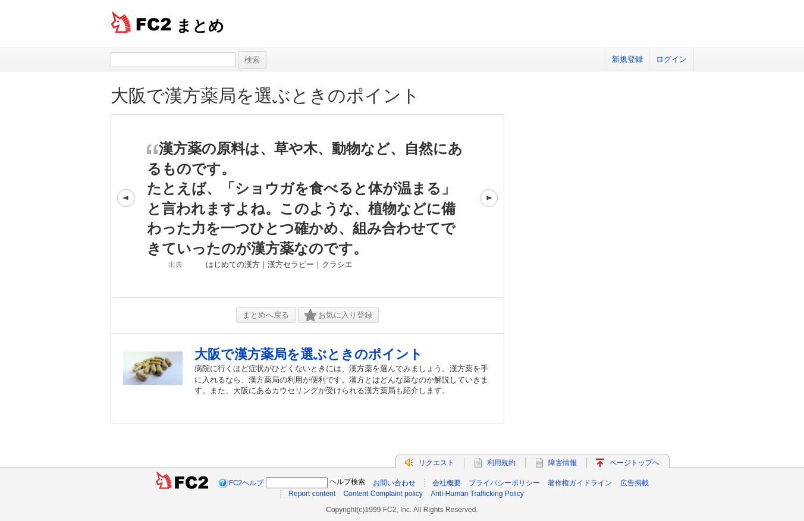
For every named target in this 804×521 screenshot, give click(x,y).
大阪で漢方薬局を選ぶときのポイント (265, 95)
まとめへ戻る (266, 314)
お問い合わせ (394, 483)
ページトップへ (634, 463)
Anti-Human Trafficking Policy (477, 493)
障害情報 (562, 463)
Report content (311, 493)
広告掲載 (634, 483)
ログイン (671, 59)
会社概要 (446, 483)
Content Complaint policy (382, 493)
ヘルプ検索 (347, 481)
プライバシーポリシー (504, 483)
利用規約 (501, 463)
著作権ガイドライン (580, 483)
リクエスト (436, 463)
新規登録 (627, 59)
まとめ (200, 25)
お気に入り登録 (338, 315)
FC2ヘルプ (246, 483)
